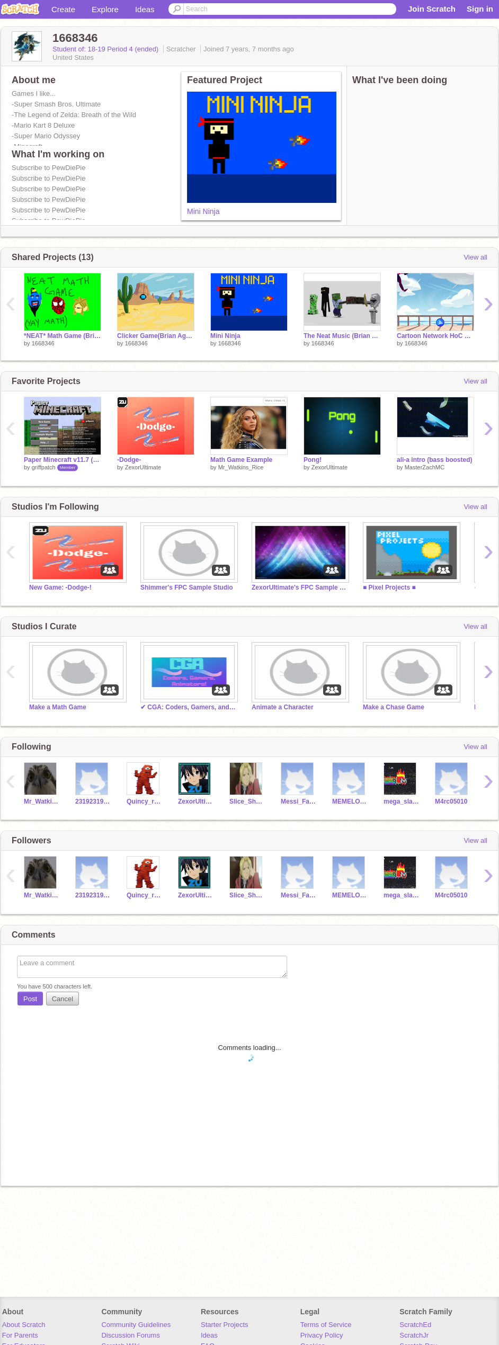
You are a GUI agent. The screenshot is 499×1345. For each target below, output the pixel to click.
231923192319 (93, 801)
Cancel (62, 999)
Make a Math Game (57, 707)
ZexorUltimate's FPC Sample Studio (299, 587)
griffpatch (44, 467)
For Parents (20, 1335)
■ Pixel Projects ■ (389, 587)
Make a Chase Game (393, 707)
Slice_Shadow (247, 801)
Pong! (313, 460)
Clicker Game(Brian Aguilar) (155, 336)
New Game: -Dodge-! (60, 587)
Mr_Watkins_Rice (241, 467)
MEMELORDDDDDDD (350, 801)
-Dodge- (129, 460)
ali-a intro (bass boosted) (435, 460)
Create (63, 9)
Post (30, 999)
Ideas (145, 9)
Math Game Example (241, 460)
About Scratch (24, 1325)
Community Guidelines (136, 1325)
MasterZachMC (424, 467)
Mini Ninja (203, 211)
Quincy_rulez (144, 801)
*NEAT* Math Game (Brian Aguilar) (62, 336)
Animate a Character (283, 707)
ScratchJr (414, 1335)
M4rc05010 (451, 801)
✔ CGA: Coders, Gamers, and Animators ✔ (188, 707)
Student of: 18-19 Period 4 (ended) (106, 49)
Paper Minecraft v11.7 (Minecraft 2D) (62, 460)
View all (475, 257)
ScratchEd (415, 1325)
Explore (105, 9)
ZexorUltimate (143, 467)
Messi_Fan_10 (298, 801)
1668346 (43, 343)
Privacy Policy (321, 1335)
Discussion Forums (130, 1335)
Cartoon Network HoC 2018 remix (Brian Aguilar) (435, 336)
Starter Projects (224, 1325)
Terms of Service (326, 1325)
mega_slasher (401, 801)
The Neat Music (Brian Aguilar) (342, 336)
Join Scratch (432, 8)
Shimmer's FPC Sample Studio (186, 587)
